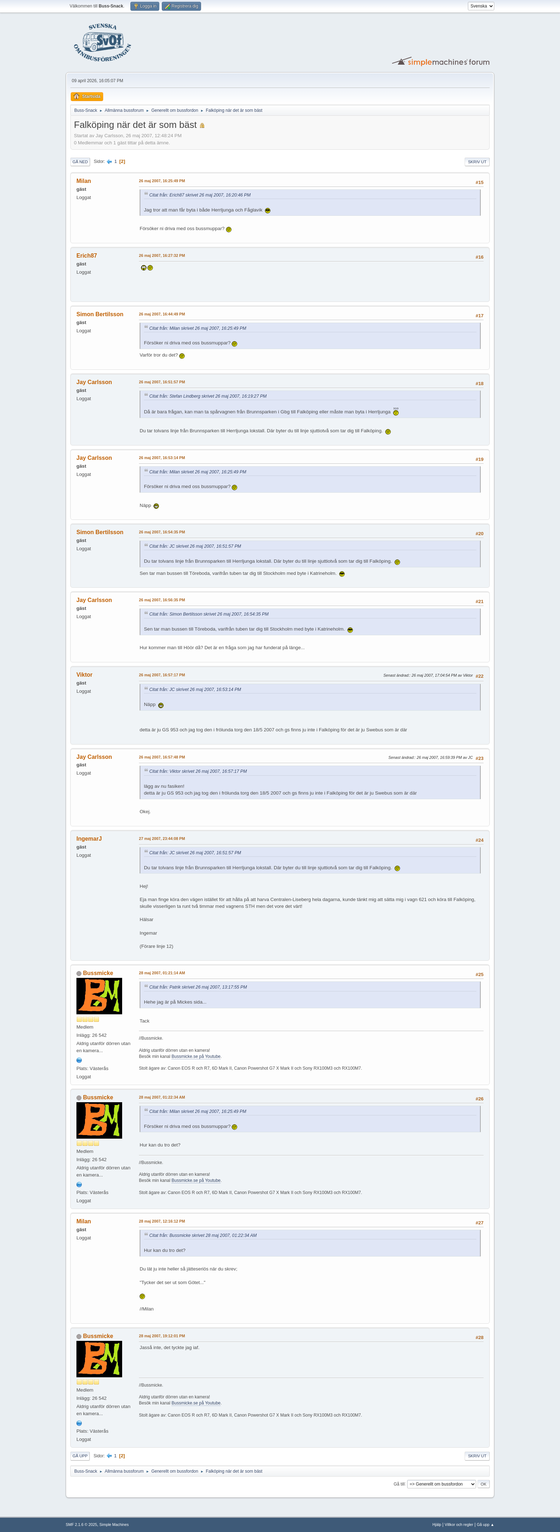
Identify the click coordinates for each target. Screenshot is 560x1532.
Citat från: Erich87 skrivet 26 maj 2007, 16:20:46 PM (200, 195)
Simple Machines (114, 1524)
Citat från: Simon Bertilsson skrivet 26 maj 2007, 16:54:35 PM (209, 614)
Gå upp (80, 1456)
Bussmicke (98, 973)
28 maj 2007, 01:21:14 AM (162, 973)
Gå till (399, 1483)
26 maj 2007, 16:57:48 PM (162, 757)
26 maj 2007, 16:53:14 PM (162, 458)
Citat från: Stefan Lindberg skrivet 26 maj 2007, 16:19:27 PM (207, 396)
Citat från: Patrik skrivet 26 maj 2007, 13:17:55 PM (198, 987)
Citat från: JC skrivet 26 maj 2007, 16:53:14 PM (195, 689)
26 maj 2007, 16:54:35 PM (162, 532)
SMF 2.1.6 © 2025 (81, 1524)
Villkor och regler (459, 1524)
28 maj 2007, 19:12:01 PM (162, 1336)
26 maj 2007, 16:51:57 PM (162, 382)
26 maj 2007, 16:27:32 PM (162, 255)
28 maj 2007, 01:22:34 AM (162, 1097)
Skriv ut (477, 162)
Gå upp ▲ (485, 1524)
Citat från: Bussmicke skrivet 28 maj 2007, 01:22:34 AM (203, 1235)
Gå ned (80, 162)
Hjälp (436, 1524)
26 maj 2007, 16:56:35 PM (162, 600)
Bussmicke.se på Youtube (195, 1056)
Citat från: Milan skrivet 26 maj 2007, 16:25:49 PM (197, 328)
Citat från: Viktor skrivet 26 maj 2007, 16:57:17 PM (198, 771)
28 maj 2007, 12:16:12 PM (162, 1221)
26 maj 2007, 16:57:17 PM (162, 675)
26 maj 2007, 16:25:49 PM (162, 181)
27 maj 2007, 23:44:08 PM (162, 838)
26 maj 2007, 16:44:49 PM (162, 314)
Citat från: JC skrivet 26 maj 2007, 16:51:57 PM (195, 546)
